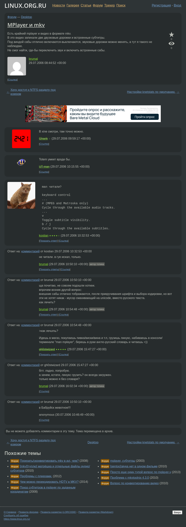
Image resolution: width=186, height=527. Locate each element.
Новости (58, 5)
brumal (33, 58)
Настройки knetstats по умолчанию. (151, 91)
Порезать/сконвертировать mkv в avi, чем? (49, 460)
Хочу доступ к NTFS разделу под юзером (33, 92)
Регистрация (161, 5)
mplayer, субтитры (122, 460)
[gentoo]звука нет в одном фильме (134, 466)
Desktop (26, 17)
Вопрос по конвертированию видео (134, 483)
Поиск (120, 5)
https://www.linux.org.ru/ (17, 519)
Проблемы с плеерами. (36, 476)
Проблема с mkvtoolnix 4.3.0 (129, 477)
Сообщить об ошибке (16, 515)
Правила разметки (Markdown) (95, 512)
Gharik (43, 138)
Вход (177, 5)
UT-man (44, 166)
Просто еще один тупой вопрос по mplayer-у (140, 472)
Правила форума (28, 512)
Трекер (109, 5)
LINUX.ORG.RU (25, 5)
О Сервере (10, 512)
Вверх (177, 512)
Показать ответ (48, 240)
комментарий (30, 251)
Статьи (86, 5)
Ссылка (12, 79)
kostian (43, 235)
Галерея (73, 5)
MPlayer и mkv (26, 24)
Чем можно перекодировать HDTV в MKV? (49, 481)
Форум (98, 5)
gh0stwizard (47, 349)
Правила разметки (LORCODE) (58, 512)
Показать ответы (49, 269)
